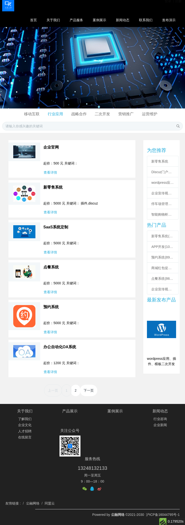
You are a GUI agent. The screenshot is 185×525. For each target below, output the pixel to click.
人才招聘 (25, 431)
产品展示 (70, 411)
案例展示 (115, 411)
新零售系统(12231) (162, 236)
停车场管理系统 (162, 204)
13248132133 (92, 468)
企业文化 (25, 425)
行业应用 (55, 114)
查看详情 (50, 172)
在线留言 (25, 437)
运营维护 (149, 114)
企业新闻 (160, 425)
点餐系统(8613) (162, 278)
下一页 (89, 390)
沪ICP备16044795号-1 (163, 515)
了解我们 (25, 419)
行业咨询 (160, 419)
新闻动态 (160, 411)
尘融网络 (118, 515)
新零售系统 (159, 161)
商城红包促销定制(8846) (162, 268)
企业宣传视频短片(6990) (162, 289)
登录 (168, 5)
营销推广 (126, 114)
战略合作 (79, 114)
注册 (178, 5)
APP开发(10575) (162, 247)
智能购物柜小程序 (162, 214)
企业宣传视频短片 (162, 193)
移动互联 (32, 114)
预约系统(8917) (162, 257)
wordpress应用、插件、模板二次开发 (162, 182)
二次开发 (102, 114)
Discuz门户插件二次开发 (162, 172)
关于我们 (25, 411)
